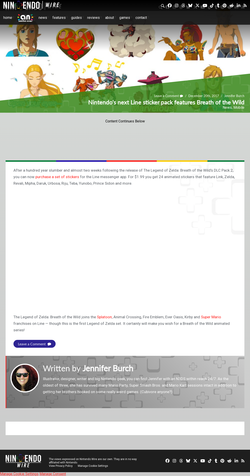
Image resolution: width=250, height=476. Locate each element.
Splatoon (104, 317)
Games (124, 17)
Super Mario (211, 317)
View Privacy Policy (61, 465)
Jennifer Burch (234, 96)
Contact (141, 17)
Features (59, 17)
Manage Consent (52, 474)
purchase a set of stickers (57, 177)
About (109, 17)
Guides (76, 17)
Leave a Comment (168, 96)
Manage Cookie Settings (93, 465)
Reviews (93, 17)
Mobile (238, 107)
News (43, 17)
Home (7, 17)
